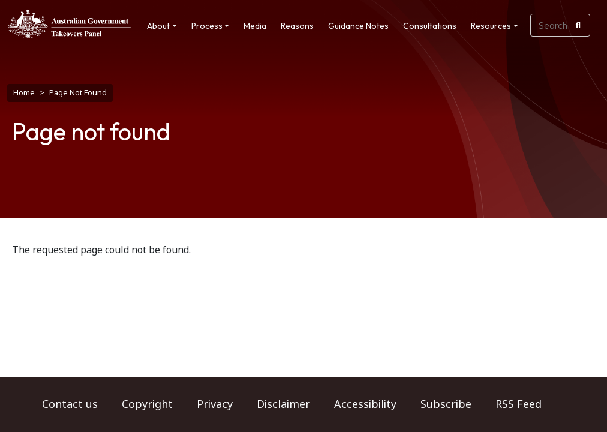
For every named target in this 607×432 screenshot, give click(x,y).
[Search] (578, 25)
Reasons (297, 25)
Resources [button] (491, 25)
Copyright (147, 404)
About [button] (158, 25)
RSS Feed (518, 404)
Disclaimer (283, 404)
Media (255, 25)
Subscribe (445, 404)
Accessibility (365, 404)
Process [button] (207, 25)
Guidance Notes (358, 25)
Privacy (215, 404)
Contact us (70, 404)
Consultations (429, 25)
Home (24, 92)
